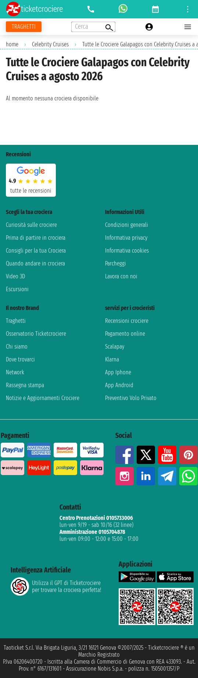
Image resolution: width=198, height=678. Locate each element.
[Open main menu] (187, 26)
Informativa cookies (127, 250)
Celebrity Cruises (50, 44)
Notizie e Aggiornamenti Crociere (42, 398)
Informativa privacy (126, 237)
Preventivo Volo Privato (130, 398)
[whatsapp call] (123, 9)
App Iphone (118, 372)
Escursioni (17, 289)
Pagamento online (125, 333)
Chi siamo (17, 346)
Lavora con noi (121, 276)
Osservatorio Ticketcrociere (36, 333)
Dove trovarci (20, 359)
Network (15, 372)
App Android (119, 385)
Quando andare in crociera (35, 263)
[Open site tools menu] (187, 9)
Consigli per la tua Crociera (36, 250)
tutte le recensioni (30, 190)
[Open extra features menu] (93, 27)
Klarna (112, 359)
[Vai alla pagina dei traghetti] (24, 26)
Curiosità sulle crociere (31, 224)
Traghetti (16, 320)
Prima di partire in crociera (35, 237)
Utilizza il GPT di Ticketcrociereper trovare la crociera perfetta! (56, 586)
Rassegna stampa (25, 385)
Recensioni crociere (126, 320)
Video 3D (15, 276)
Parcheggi (115, 263)
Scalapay (114, 346)
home (12, 44)
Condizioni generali (126, 224)
